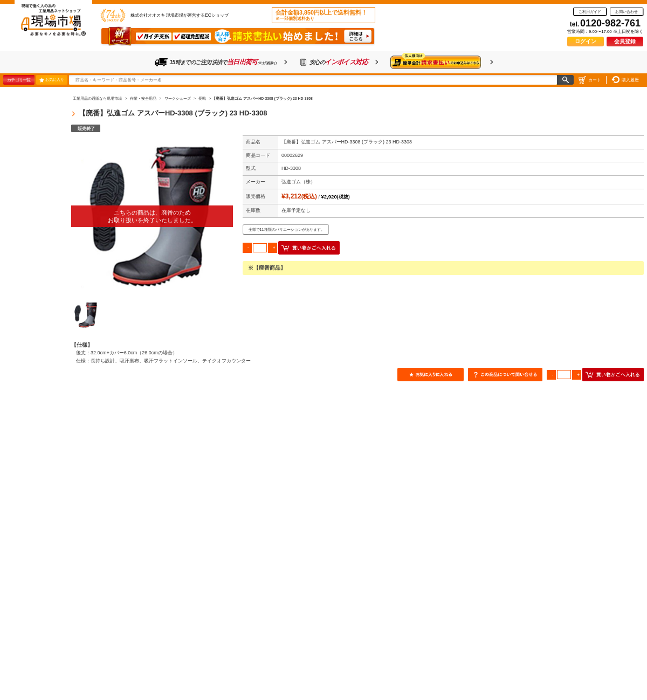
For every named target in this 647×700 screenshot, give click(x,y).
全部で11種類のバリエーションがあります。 (287, 229)
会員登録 (625, 41)
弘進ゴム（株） (298, 181)
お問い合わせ (626, 11)
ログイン (585, 41)
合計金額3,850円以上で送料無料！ (321, 15)
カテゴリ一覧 (18, 80)
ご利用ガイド (590, 11)
